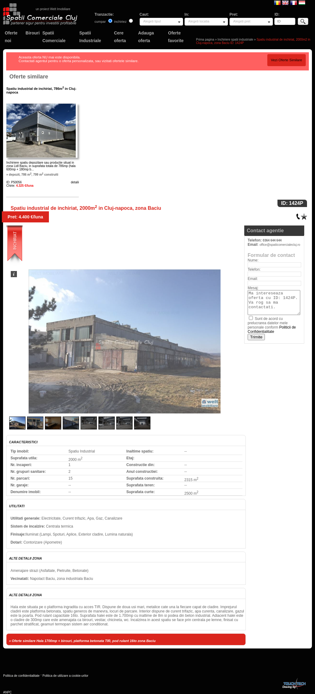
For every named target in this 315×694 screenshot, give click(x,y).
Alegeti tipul (152, 21)
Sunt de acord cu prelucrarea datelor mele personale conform (272, 325)
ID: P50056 (14, 182)
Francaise (293, 2)
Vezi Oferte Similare (286, 60)
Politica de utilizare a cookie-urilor (65, 675)
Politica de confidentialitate (21, 675)
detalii (75, 182)
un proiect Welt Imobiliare (53, 9)
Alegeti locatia (198, 21)
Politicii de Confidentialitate (272, 329)
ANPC (7, 692)
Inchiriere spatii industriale (235, 39)
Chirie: (19, 185)
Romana (277, 2)
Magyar (302, 2)
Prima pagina (205, 39)
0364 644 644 (272, 240)
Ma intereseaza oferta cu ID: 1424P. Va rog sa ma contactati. (274, 302)
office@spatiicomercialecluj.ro (280, 244)
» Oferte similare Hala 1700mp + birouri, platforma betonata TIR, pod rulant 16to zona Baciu (82, 641)
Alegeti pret (241, 21)
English (285, 2)
